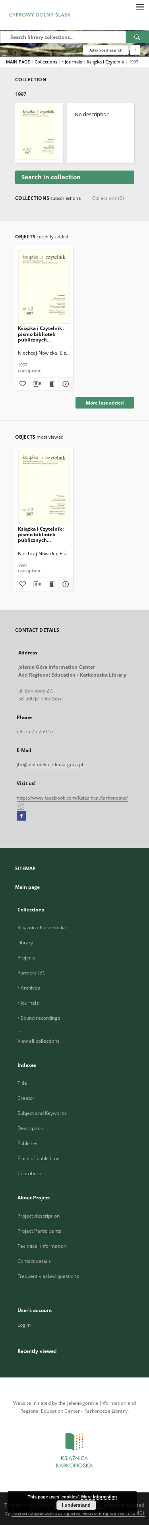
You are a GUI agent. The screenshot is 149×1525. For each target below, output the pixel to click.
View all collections (38, 1041)
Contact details (34, 1261)
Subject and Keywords (42, 1113)
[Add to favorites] (22, 384)
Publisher (28, 1143)
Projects (26, 957)
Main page (27, 887)
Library (25, 942)
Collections (46, 62)
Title (22, 1083)
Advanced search (105, 50)
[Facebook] (21, 816)
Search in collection (51, 177)
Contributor (30, 1173)
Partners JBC (31, 972)
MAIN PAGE (18, 62)
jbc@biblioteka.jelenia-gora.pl (50, 764)
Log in (24, 1325)
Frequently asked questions (48, 1276)
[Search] (137, 37)
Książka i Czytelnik (106, 62)
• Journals (72, 62)
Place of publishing (38, 1158)
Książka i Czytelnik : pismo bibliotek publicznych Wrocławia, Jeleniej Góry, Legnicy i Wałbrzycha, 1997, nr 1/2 (42, 334)
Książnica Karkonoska (41, 927)
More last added (105, 402)
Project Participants (39, 1231)
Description (30, 1128)
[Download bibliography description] (36, 384)
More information (99, 1496)
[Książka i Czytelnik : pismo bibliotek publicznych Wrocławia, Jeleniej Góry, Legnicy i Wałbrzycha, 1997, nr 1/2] (44, 286)
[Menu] (140, 6)
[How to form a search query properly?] (135, 50)
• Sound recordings (38, 1018)
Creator (26, 1098)
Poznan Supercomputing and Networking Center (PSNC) (78, 1513)
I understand (76, 1505)
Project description (38, 1215)
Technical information (42, 1246)
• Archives (28, 987)
